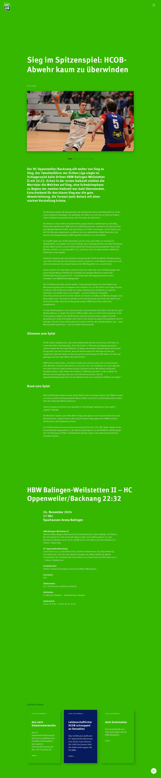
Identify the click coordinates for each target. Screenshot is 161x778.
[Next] (107, 125)
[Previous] (53, 125)
